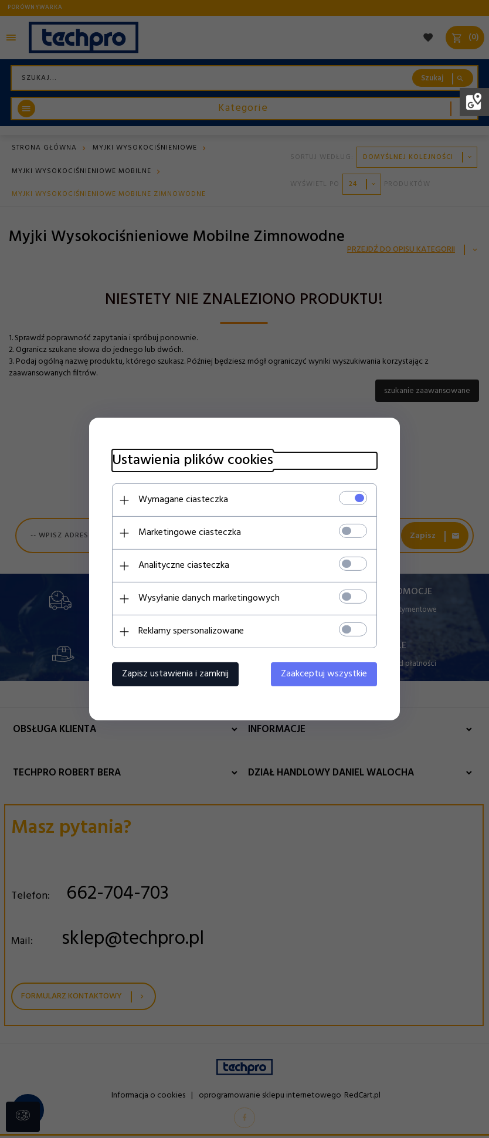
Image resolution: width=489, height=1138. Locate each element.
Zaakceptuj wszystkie (326, 674)
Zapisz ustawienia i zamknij (173, 674)
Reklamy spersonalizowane (189, 631)
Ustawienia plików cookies (190, 460)
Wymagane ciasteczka (181, 499)
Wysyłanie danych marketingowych (206, 598)
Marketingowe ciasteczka (187, 532)
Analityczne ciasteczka (181, 565)
